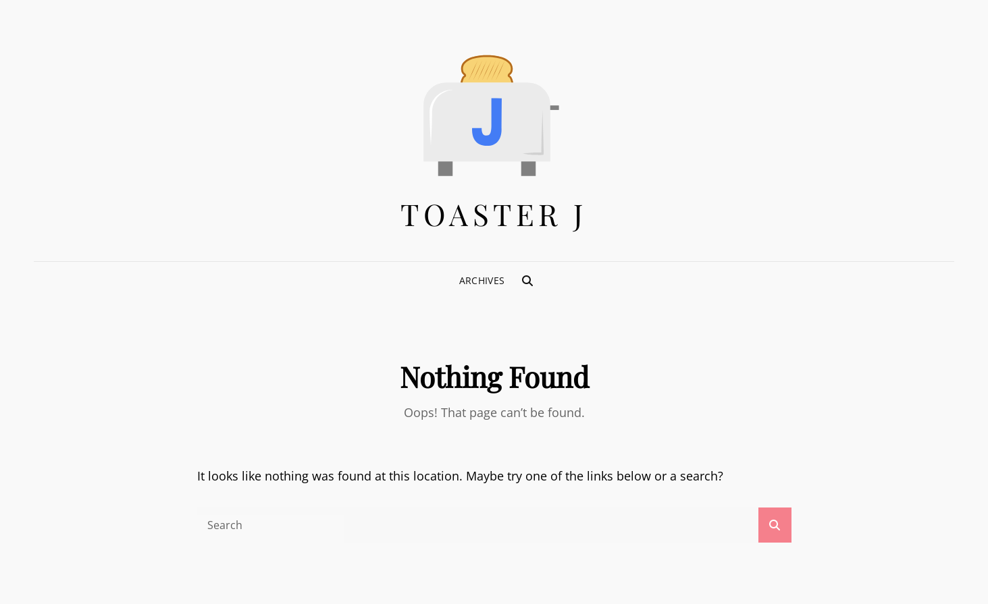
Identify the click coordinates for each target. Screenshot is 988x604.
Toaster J (494, 214)
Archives (481, 280)
